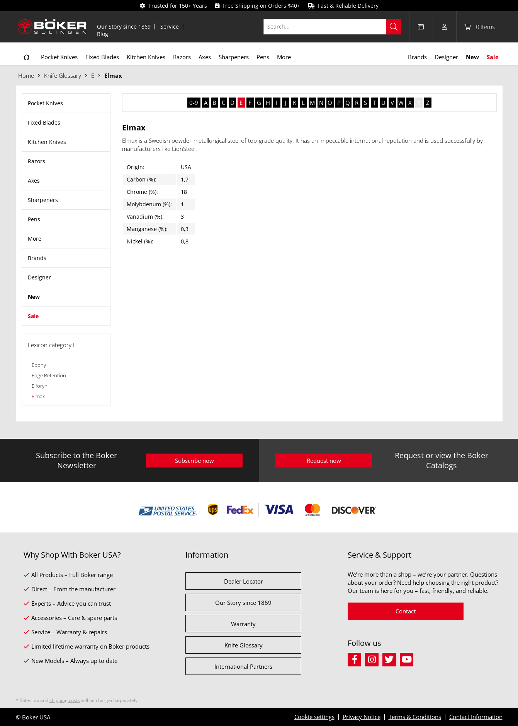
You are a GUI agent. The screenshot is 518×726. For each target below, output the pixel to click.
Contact (406, 611)
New (34, 296)
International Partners (243, 666)
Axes (34, 180)
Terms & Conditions (415, 717)
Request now (324, 460)
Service (169, 26)
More (34, 238)
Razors (36, 161)
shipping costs (64, 700)
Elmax (38, 396)
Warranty (243, 624)
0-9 (193, 102)
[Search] (393, 26)
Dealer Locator (243, 581)
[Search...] (332, 26)
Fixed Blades (44, 122)
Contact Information (476, 717)
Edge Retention (49, 375)
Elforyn (40, 385)
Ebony (39, 364)
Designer (39, 277)
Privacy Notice (361, 717)
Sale (33, 316)
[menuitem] (124, 26)
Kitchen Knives (47, 142)
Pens (34, 219)
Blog (102, 34)
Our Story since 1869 (124, 26)
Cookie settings (314, 717)
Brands (37, 258)
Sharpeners (43, 200)
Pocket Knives (45, 103)
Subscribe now (194, 460)
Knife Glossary (243, 645)
